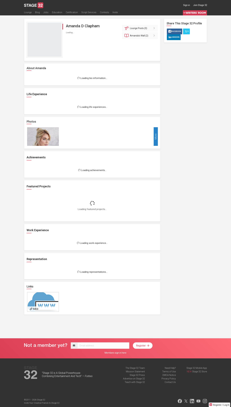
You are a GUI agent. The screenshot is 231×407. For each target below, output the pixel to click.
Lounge (28, 12)
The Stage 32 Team (135, 368)
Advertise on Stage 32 (134, 378)
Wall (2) (140, 36)
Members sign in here (115, 352)
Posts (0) (140, 28)
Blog (37, 12)
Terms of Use (169, 371)
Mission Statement (135, 371)
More (155, 137)
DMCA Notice (169, 375)
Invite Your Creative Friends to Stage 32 (41, 403)
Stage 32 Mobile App (196, 368)
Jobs (45, 12)
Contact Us (170, 382)
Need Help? (170, 368)
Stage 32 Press (137, 375)
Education (57, 12)
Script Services (88, 12)
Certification (72, 12)
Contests (104, 12)
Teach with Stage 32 (135, 382)
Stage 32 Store (199, 371)
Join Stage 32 (200, 5)
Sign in (186, 5)
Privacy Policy (169, 378)
